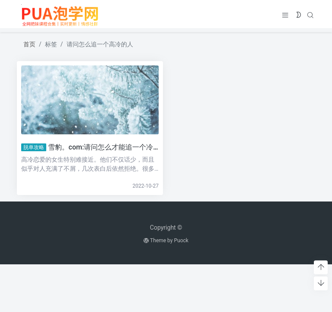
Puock (181, 240)
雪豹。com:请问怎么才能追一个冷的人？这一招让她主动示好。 (145, 147)
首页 (29, 44)
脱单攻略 (33, 147)
